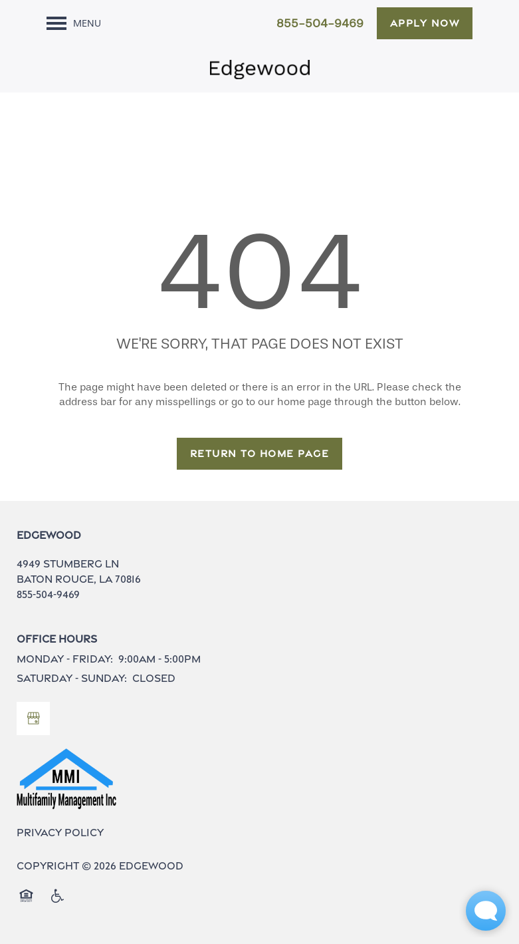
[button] (425, 23)
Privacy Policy (60, 832)
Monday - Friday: (65, 659)
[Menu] (74, 23)
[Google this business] (33, 718)
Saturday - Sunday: (72, 678)
